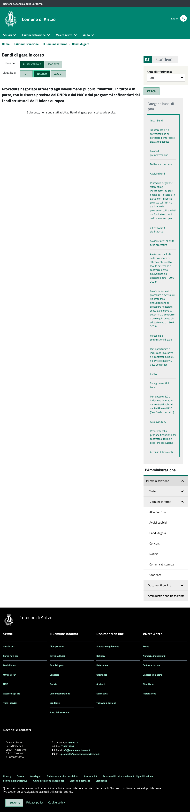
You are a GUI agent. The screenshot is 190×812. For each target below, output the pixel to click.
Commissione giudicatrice (157, 229)
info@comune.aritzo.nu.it (76, 750)
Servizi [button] (7, 35)
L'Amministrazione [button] (34, 35)
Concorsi (154, 543)
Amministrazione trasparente (166, 596)
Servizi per (9, 646)
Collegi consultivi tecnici (159, 385)
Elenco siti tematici (80, 781)
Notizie (153, 554)
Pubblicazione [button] (32, 64)
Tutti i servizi (10, 703)
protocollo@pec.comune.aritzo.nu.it (80, 754)
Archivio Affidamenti (161, 452)
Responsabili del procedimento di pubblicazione (128, 776)
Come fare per (10, 656)
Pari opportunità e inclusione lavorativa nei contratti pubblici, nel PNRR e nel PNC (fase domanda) (162, 357)
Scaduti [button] (58, 74)
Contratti (155, 374)
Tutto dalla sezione (59, 712)
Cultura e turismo (152, 665)
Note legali (35, 776)
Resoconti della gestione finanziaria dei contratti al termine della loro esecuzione (163, 437)
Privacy (7, 776)
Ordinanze (101, 675)
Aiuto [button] (86, 35)
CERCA (151, 91)
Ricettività (148, 684)
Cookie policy (56, 802)
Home (6, 44)
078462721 (72, 742)
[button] (165, 59)
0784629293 (67, 746)
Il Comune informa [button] (159, 501)
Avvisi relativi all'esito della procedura (162, 243)
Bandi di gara (80, 44)
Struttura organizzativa (15, 781)
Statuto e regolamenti (107, 646)
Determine (102, 665)
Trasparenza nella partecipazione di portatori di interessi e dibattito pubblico (162, 136)
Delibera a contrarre (161, 164)
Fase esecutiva (158, 422)
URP (5, 684)
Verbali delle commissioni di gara (161, 337)
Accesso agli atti (11, 693)
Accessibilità (90, 776)
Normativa (102, 693)
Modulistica (9, 665)
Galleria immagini (152, 675)
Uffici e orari (9, 675)
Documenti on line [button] (159, 585)
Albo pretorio (157, 512)
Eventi (146, 646)
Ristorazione (149, 693)
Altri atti (100, 684)
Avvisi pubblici (158, 522)
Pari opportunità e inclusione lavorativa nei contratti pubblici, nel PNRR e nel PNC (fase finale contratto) (162, 404)
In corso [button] (42, 74)
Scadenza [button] (53, 64)
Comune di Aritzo (39, 19)
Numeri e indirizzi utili (154, 656)
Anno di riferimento (159, 71)
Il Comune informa (55, 44)
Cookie (20, 776)
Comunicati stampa (161, 564)
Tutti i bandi (156, 120)
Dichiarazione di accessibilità (62, 776)
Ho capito (14, 803)
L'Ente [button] (152, 491)
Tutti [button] (26, 74)
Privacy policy (35, 802)
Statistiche (101, 781)
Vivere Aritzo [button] (64, 35)
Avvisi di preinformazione (159, 153)
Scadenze (155, 575)
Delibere (101, 656)
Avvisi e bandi (157, 173)
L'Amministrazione (26, 44)
